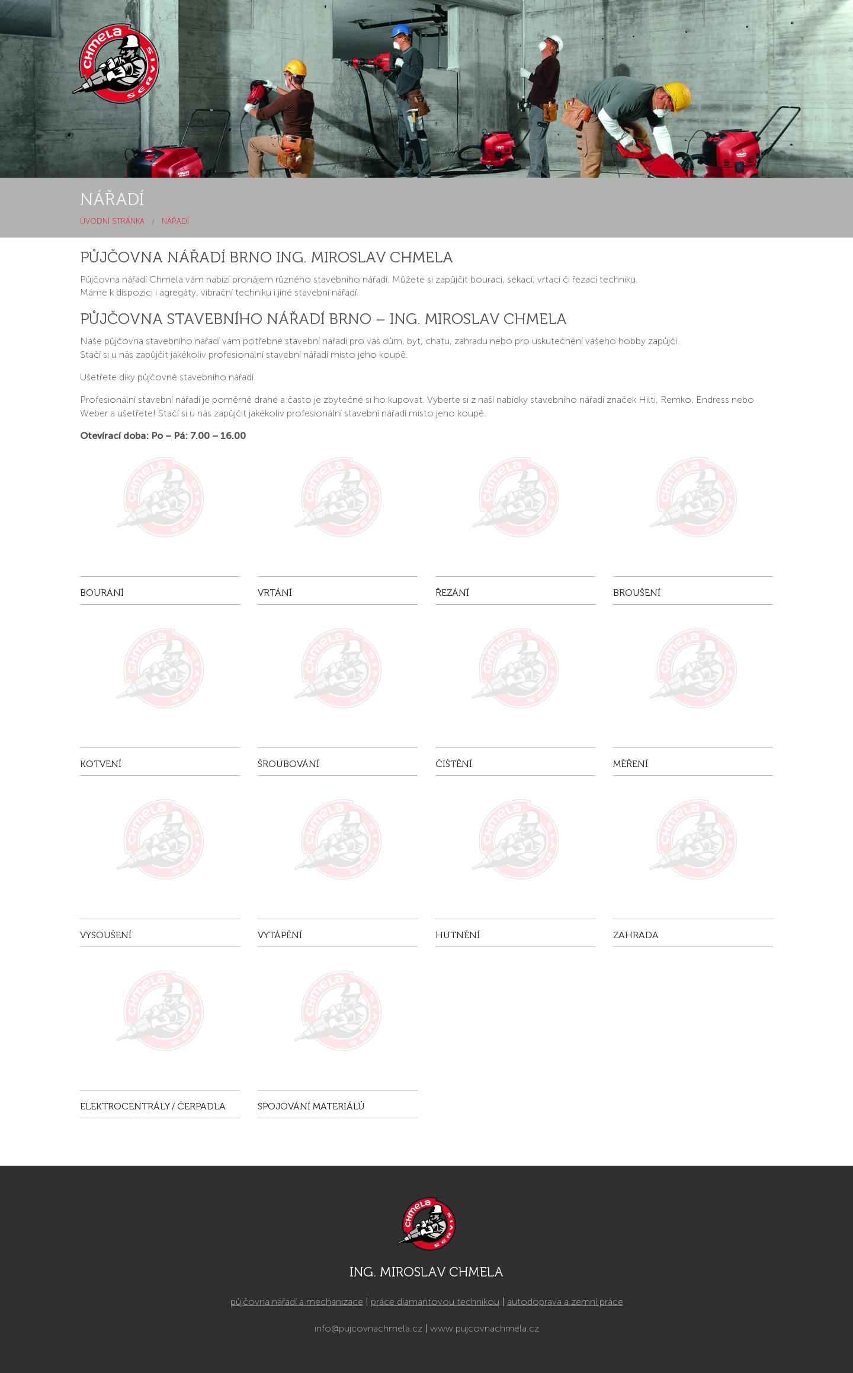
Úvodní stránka (112, 221)
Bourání (102, 592)
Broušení (636, 592)
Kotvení (100, 763)
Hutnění (457, 935)
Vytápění (280, 935)
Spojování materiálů (311, 1106)
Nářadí (175, 221)
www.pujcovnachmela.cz (484, 1328)
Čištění (453, 763)
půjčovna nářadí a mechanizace (296, 1301)
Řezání (452, 592)
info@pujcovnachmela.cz (368, 1328)
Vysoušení (106, 935)
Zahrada (636, 935)
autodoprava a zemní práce (565, 1301)
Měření (630, 763)
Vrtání (275, 592)
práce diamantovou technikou (435, 1301)
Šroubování (288, 763)
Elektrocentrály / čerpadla (153, 1106)
